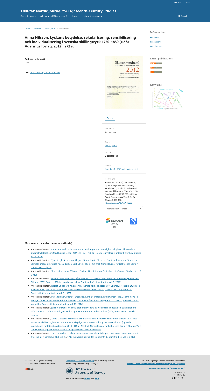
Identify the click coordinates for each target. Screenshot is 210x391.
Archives (37, 28)
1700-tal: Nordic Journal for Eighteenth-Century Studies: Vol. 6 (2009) (101, 336)
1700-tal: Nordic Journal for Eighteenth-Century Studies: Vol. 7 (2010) (87, 282)
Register (177, 2)
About (75, 16)
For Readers (155, 37)
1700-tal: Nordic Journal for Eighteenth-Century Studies (68, 10)
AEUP (97, 378)
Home (27, 28)
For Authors (155, 41)
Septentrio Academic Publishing (80, 360)
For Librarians (156, 46)
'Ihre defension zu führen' (64, 271)
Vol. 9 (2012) (50, 28)
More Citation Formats (117, 208)
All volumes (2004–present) (53, 16)
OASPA (87, 378)
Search (183, 16)
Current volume (28, 16)
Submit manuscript (93, 16)
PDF (111, 118)
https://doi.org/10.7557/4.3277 (45, 72)
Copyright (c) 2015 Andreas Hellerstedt (122, 169)
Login (187, 2)
